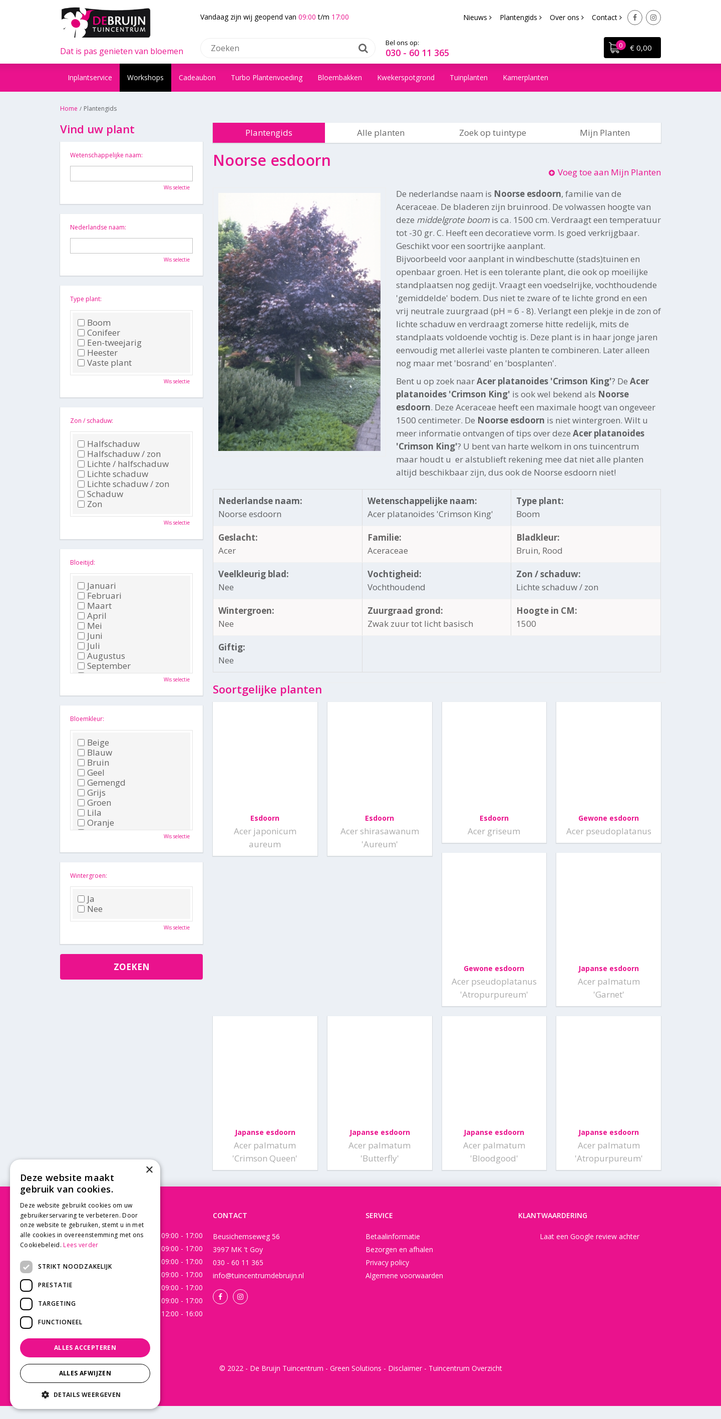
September (104, 665)
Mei (90, 625)
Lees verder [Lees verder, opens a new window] (80, 1245)
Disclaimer (405, 1381)
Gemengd (102, 782)
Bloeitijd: (82, 562)
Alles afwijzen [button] (85, 1373)
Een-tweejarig (110, 342)
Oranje (96, 822)
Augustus (101, 655)
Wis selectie (177, 187)
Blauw (95, 752)
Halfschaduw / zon (119, 453)
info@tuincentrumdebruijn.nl (258, 1288)
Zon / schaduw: (91, 420)
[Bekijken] (632, 48)
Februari (100, 595)
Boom (94, 322)
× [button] (149, 1170)
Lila (90, 812)
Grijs (92, 792)
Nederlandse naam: (98, 227)
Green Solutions (356, 1381)
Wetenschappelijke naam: (106, 155)
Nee (90, 908)
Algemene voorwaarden (404, 1288)
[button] (85, 1394)
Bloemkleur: (87, 719)
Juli (89, 645)
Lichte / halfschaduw (123, 463)
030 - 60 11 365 (417, 53)
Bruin (93, 762)
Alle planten (381, 132)
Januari (97, 585)
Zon (90, 504)
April (92, 615)
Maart (95, 605)
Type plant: (86, 299)
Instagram (653, 17)
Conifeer (99, 332)
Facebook (634, 17)
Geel (91, 772)
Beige (93, 742)
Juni (90, 635)
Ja (86, 898)
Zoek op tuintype (492, 132)
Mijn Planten (605, 132)
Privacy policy (387, 1275)
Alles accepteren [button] (85, 1347)
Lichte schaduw (113, 474)
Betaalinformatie (393, 1249)
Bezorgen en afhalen (399, 1262)
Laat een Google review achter (589, 1249)
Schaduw (100, 494)
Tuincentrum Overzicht (465, 1381)
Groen (94, 802)
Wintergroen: (88, 875)
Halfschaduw (109, 443)
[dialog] (85, 1284)
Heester (98, 352)
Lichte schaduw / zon (123, 484)
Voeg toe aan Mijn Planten (609, 172)
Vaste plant (105, 362)
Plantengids (268, 132)
